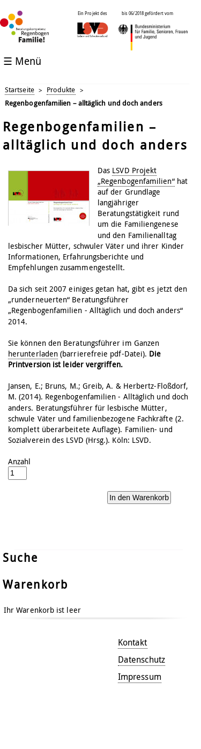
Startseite (19, 89)
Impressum (139, 677)
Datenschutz (141, 659)
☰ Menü (22, 61)
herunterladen (33, 353)
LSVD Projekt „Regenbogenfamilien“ (136, 175)
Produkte (61, 89)
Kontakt (132, 642)
